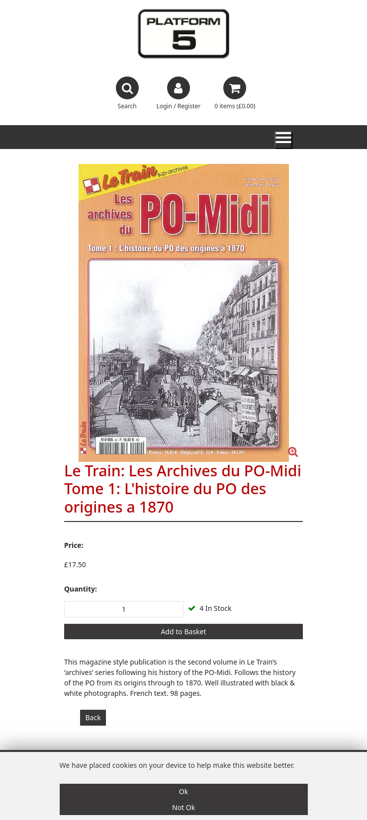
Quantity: (80, 589)
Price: (74, 545)
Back (93, 717)
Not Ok (183, 807)
